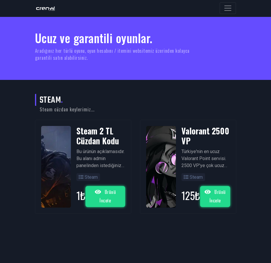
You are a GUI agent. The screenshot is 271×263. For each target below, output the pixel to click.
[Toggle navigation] (228, 8)
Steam (88, 177)
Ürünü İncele (105, 197)
